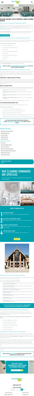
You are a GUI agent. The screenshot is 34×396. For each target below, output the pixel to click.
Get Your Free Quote (5, 35)
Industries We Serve (25, 392)
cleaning (9, 320)
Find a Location (17, 387)
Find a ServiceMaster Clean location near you (19, 66)
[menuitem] (17, 131)
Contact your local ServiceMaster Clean (14, 121)
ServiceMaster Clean (3, 27)
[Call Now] (32, 2)
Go (22, 370)
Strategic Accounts (25, 394)
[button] (2, 2)
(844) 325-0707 (12, 353)
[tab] (33, 131)
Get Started (17, 239)
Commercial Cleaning (8, 392)
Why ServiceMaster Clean (8, 394)
